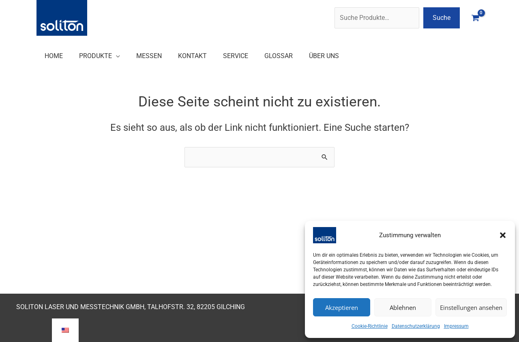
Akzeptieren (341, 307)
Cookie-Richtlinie (370, 326)
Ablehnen (403, 307)
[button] (503, 235)
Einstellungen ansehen (471, 307)
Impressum (456, 326)
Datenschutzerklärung (416, 326)
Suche (441, 18)
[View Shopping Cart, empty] (475, 18)
